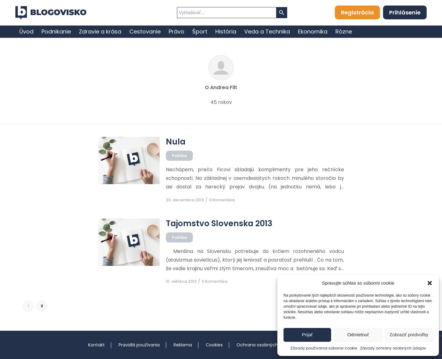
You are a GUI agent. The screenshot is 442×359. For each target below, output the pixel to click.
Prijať (307, 334)
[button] (430, 283)
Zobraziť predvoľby (408, 334)
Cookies (214, 345)
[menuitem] (26, 32)
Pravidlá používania (139, 345)
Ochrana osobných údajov (265, 345)
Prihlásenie (404, 12)
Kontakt (96, 345)
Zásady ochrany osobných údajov (393, 348)
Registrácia (357, 12)
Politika (179, 155)
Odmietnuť (358, 334)
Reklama (183, 345)
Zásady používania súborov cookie (323, 348)
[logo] (50, 13)
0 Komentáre (222, 200)
